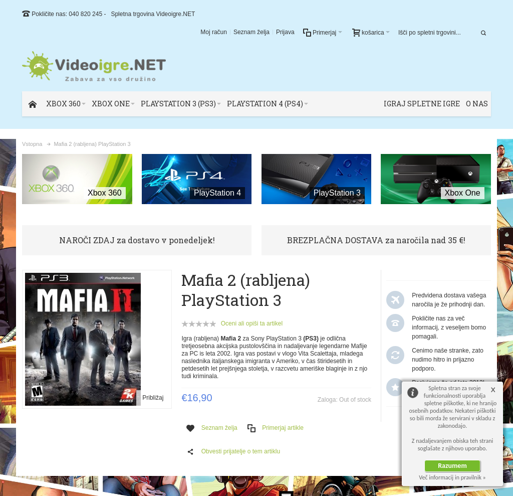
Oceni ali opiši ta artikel (252, 323)
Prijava (285, 32)
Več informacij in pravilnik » (452, 477)
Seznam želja (251, 32)
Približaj (152, 397)
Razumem (452, 465)
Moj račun (213, 32)
